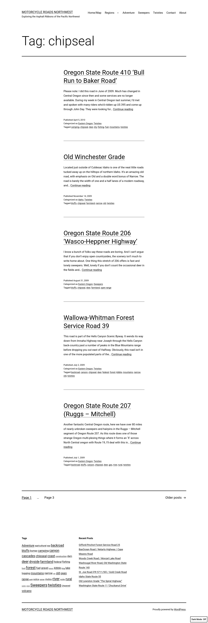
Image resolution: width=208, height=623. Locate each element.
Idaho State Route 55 (90, 576)
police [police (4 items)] (36, 579)
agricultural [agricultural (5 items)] (41, 545)
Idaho (80, 199)
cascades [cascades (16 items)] (28, 556)
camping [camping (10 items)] (43, 550)
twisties (124, 127)
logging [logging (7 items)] (26, 573)
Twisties (158, 12)
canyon (84, 372)
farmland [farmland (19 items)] (46, 561)
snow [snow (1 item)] (28, 586)
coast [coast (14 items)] (51, 556)
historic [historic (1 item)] (51, 568)
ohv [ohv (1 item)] (54, 573)
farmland (90, 203)
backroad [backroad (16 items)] (57, 545)
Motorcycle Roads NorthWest (47, 12)
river (115, 465)
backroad (75, 372)
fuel (107, 127)
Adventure (129, 12)
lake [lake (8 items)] (67, 568)
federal (105, 372)
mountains (115, 127)
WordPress (180, 609)
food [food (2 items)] (23, 568)
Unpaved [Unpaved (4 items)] (66, 585)
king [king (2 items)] (63, 568)
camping (75, 127)
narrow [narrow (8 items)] (48, 573)
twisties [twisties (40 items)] (54, 585)
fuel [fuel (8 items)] (38, 568)
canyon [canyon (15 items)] (54, 550)
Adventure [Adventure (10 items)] (28, 545)
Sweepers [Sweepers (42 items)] (38, 585)
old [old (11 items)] (58, 573)
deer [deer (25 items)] (25, 561)
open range (106, 287)
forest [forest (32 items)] (31, 567)
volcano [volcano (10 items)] (26, 590)
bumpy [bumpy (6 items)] (33, 550)
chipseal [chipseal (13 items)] (41, 556)
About (182, 12)
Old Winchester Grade (94, 157)
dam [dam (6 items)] (69, 556)
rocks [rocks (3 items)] (62, 579)
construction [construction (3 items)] (61, 556)
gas (110, 465)
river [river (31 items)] (56, 579)
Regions (109, 12)
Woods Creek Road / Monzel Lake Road (100, 558)
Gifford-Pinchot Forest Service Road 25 (99, 544)
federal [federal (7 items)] (58, 561)
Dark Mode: (199, 619)
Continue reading (123, 109)
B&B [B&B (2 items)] (48, 546)
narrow (99, 203)
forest (112, 372)
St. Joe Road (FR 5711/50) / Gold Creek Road (103, 572)
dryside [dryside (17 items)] (34, 561)
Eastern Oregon (85, 123)
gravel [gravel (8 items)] (44, 568)
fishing (101, 127)
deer (91, 127)
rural (120, 465)
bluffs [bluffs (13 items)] (25, 550)
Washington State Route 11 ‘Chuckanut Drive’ (102, 585)
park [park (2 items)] (31, 579)
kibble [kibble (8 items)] (57, 568)
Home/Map (94, 12)
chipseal (84, 127)
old (104, 203)
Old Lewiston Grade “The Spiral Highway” (100, 581)
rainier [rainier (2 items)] (42, 579)
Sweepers (144, 12)
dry (95, 127)
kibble (119, 372)
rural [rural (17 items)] (69, 579)
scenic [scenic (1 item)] (24, 586)
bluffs (74, 203)
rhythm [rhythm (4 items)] (48, 579)
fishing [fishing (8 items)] (66, 561)
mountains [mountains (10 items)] (37, 573)
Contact (171, 12)
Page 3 (49, 497)
